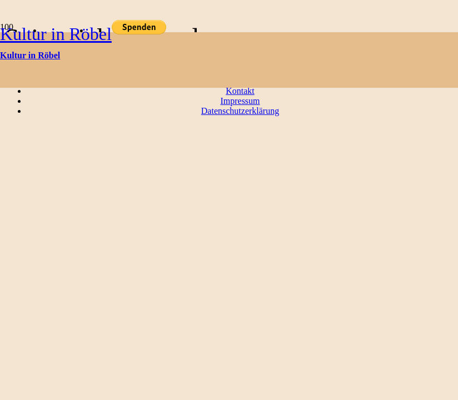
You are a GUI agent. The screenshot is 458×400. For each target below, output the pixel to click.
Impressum (240, 101)
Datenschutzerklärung (240, 111)
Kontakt (240, 91)
